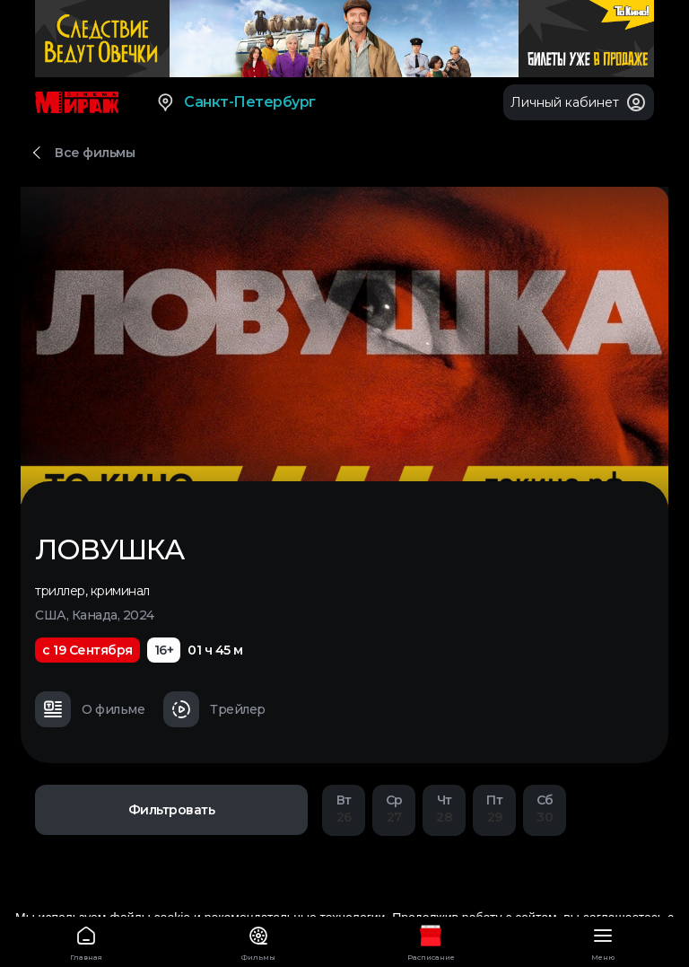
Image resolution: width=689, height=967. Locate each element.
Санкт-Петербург (235, 102)
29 (494, 808)
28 (444, 808)
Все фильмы (95, 153)
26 (343, 808)
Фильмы (258, 940)
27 (393, 808)
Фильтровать (171, 810)
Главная (86, 940)
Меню (603, 940)
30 (544, 808)
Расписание (430, 940)
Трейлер (214, 709)
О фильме (89, 709)
